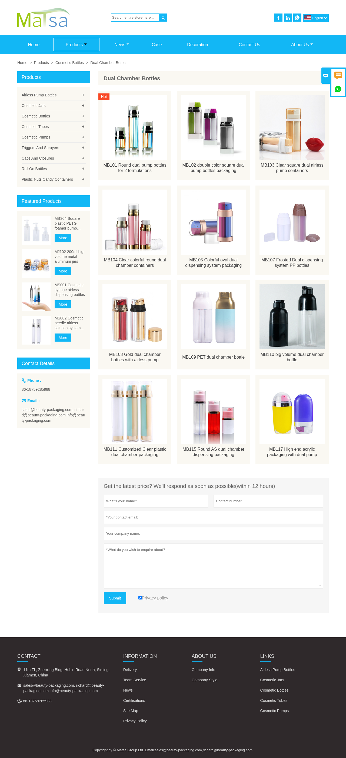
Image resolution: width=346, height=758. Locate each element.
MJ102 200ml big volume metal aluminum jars (69, 257)
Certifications (134, 700)
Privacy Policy (135, 721)
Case (157, 44)
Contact (29, 656)
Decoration (197, 44)
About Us (302, 44)
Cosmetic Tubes (35, 126)
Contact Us (249, 44)
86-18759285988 (36, 389)
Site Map (130, 711)
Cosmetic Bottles (69, 62)
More (63, 238)
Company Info (203, 670)
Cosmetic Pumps (36, 137)
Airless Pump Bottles (39, 95)
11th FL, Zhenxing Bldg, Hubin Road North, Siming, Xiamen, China (66, 672)
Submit (115, 598)
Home (34, 44)
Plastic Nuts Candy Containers (47, 179)
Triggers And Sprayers (40, 148)
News (121, 44)
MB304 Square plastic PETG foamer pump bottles (67, 223)
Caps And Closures (38, 158)
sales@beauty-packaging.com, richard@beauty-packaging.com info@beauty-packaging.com (53, 415)
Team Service (134, 680)
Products (76, 44)
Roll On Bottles (34, 169)
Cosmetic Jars (34, 105)
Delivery (130, 670)
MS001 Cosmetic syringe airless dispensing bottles (70, 290)
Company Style (204, 680)
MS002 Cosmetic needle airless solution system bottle (69, 323)
